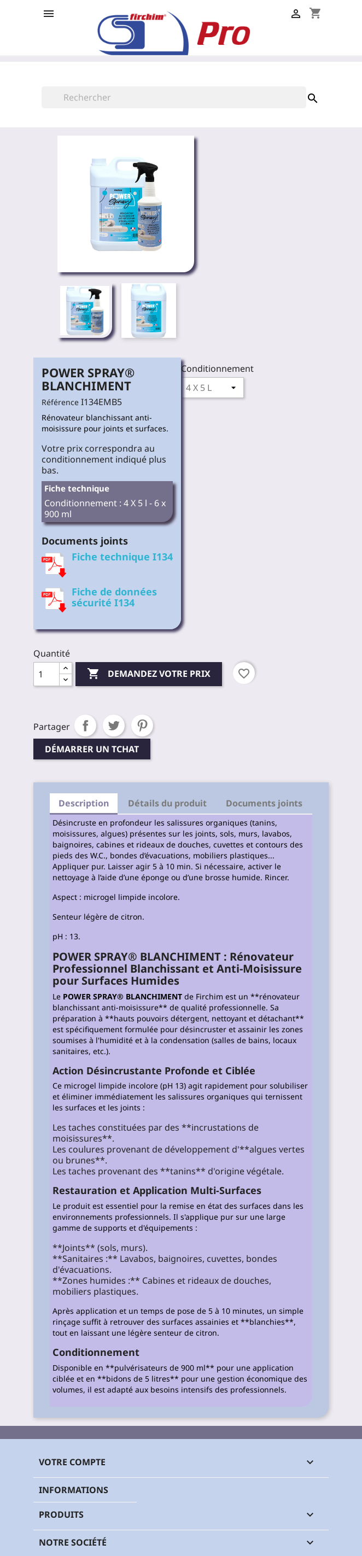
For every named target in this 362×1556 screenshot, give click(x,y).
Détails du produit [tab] (167, 803)
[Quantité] (46, 674)
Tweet (114, 725)
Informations (73, 1490)
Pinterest (142, 725)
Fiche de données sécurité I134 (114, 597)
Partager (85, 725)
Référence (60, 402)
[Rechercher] (174, 97)
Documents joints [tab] (264, 803)
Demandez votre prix (149, 674)
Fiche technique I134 (122, 556)
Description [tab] (84, 803)
